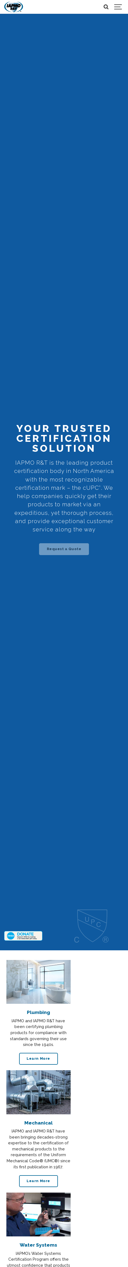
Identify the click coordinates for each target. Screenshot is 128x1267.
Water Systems (38, 1245)
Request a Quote (64, 549)
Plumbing (38, 1012)
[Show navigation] (118, 7)
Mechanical (38, 1123)
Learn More (38, 1058)
